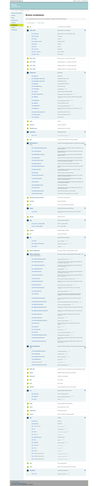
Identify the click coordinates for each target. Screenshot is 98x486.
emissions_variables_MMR (39, 223)
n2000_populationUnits (38, 94)
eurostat (32, 201)
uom (31, 463)
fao (30, 204)
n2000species (36, 108)
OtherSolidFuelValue (37, 178)
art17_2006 (32, 62)
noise (31, 407)
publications (33, 410)
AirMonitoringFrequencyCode (39, 259)
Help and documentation (16, 13)
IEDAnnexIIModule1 (35, 250)
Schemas (13, 22)
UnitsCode (35, 332)
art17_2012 (32, 65)
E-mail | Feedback (15, 482)
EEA (17, 1)
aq (30, 26)
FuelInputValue (36, 157)
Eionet (17, 10)
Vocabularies (14, 25)
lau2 (31, 383)
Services (13, 27)
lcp (30, 390)
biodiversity (33, 72)
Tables (12, 17)
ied (30, 237)
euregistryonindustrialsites (37, 197)
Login (76, 0)
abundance (35, 76)
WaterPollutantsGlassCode (39, 337)
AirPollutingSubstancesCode (39, 351)
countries (35, 211)
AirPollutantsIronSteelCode (39, 265)
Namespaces (14, 29)
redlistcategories (36, 114)
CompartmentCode (37, 291)
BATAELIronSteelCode (38, 275)
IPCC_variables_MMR (37, 226)
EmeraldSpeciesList (37, 86)
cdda (31, 121)
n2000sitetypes (36, 105)
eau (34, 429)
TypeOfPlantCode (37, 359)
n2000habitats (36, 100)
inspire (31, 372)
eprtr (31, 139)
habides (32, 230)
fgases (31, 208)
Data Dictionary (21, 10)
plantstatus (35, 396)
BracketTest (35, 423)
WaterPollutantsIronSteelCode (39, 341)
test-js (34, 439)
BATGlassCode (36, 278)
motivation (35, 91)
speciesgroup (36, 117)
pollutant (35, 246)
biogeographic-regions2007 (39, 78)
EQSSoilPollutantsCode (38, 304)
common (32, 124)
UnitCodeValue (36, 187)
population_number (37, 41)
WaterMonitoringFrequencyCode (40, 334)
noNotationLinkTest (37, 437)
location (35, 38)
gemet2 (31, 216)
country (35, 473)
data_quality (36, 36)
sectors (35, 399)
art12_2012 (32, 30)
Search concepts (41, 22)
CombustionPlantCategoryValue (40, 148)
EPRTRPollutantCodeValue (39, 154)
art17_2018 (32, 69)
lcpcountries (36, 393)
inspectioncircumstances (38, 243)
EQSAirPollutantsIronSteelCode (40, 301)
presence (35, 44)
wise (31, 466)
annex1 (34, 240)
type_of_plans (36, 54)
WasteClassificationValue (38, 190)
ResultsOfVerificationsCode (39, 356)
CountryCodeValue (37, 151)
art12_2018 (32, 58)
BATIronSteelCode (37, 284)
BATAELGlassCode (37, 271)
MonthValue (35, 172)
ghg (31, 220)
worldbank (32, 470)
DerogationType (36, 353)
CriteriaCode (36, 293)
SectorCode (35, 326)
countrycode (36, 33)
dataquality (35, 83)
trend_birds (35, 49)
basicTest (35, 421)
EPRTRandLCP (33, 143)
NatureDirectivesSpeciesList (39, 111)
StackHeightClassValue (38, 185)
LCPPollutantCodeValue (38, 160)
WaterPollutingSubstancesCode (40, 364)
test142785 (35, 442)
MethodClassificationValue (38, 166)
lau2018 (32, 387)
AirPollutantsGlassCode (38, 261)
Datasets (13, 15)
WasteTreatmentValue (37, 193)
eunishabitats (36, 88)
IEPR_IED (32, 369)
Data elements (14, 20)
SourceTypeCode (36, 329)
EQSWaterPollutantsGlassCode (39, 307)
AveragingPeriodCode (38, 268)
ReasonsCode (36, 323)
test (31, 417)
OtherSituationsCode (37, 314)
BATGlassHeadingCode (38, 281)
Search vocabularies (31, 22)
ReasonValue (36, 181)
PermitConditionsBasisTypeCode (40, 320)
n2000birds (35, 96)
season (34, 46)
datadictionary (33, 128)
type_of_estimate (37, 51)
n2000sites (35, 103)
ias (30, 234)
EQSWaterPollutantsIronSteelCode (40, 310)
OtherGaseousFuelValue (38, 175)
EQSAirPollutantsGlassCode (39, 298)
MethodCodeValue (37, 169)
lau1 (31, 379)
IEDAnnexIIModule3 (35, 254)
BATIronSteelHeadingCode (39, 287)
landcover (32, 376)
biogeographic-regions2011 (39, 81)
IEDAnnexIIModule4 (35, 346)
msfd (31, 403)
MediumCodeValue (37, 163)
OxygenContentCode (37, 317)
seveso (31, 414)
